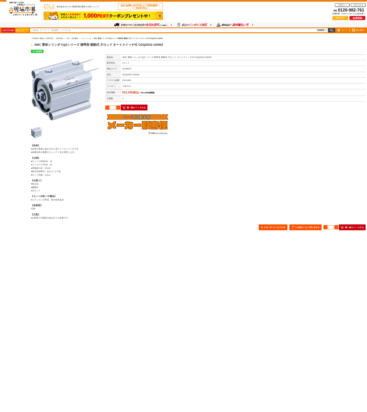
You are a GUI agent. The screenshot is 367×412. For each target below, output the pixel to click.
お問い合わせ (358, 5)
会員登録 (357, 18)
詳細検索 (320, 30)
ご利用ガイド (342, 5)
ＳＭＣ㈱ (126, 86)
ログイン (340, 18)
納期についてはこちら (159, 133)
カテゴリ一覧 (8, 30)
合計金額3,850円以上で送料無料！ (140, 6)
